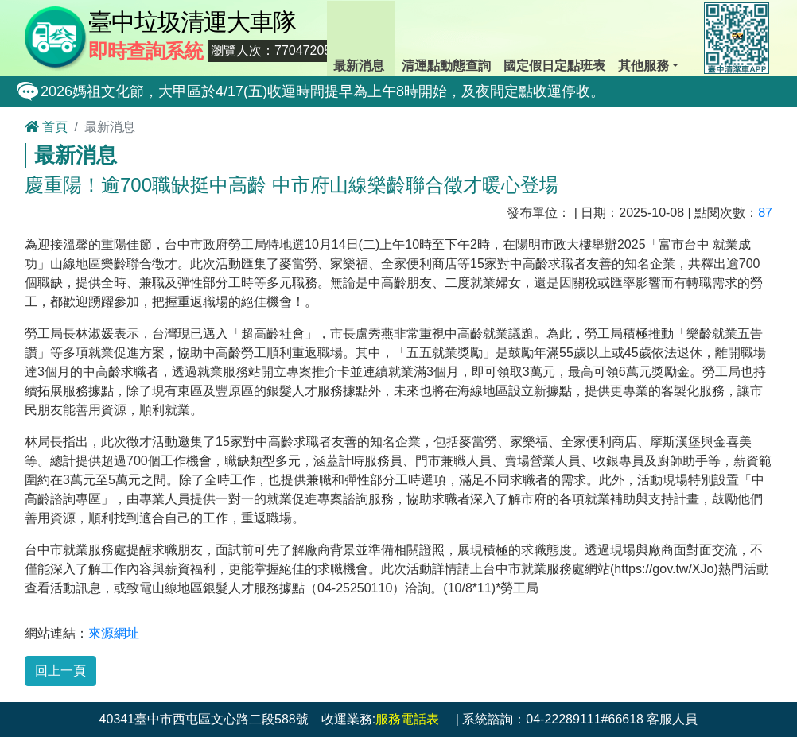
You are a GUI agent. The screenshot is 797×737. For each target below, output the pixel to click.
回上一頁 (60, 670)
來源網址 (113, 633)
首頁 (46, 127)
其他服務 (647, 36)
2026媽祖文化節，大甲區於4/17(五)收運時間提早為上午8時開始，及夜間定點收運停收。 (323, 91)
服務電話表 (407, 719)
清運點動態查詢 (446, 36)
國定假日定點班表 (554, 36)
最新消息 (361, 36)
